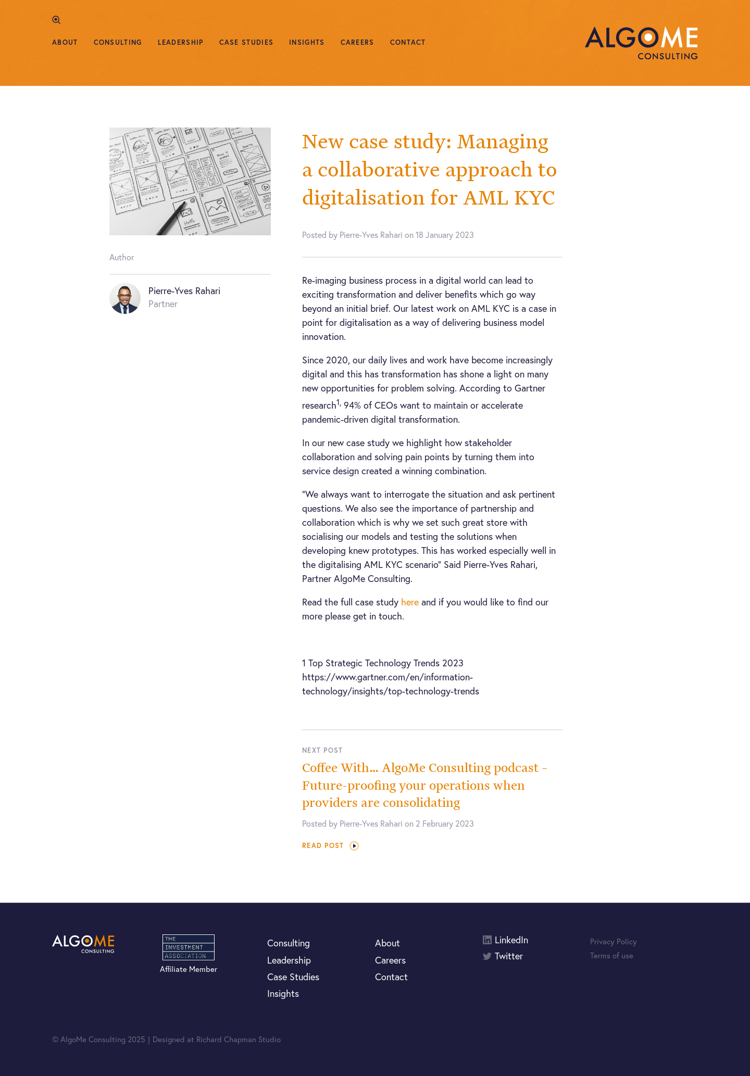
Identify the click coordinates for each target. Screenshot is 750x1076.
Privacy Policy (613, 941)
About (65, 42)
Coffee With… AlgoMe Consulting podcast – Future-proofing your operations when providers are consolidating (424, 785)
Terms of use (611, 955)
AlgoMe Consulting (641, 43)
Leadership (181, 42)
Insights (306, 42)
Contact (408, 42)
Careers (357, 42)
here (410, 602)
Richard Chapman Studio (238, 1039)
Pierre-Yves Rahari (184, 290)
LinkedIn (511, 939)
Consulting (118, 42)
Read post (330, 845)
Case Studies (246, 42)
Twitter (509, 956)
